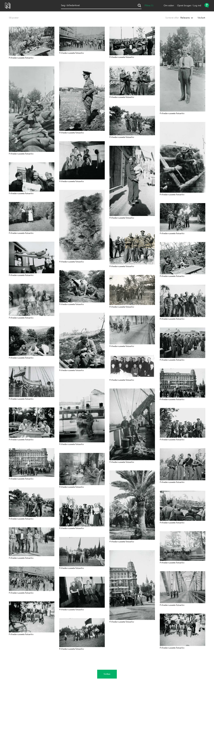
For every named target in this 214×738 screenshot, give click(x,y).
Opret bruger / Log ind (189, 5)
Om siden (169, 5)
